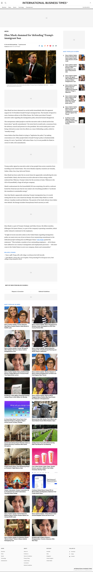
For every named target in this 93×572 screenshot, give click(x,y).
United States (49, 560)
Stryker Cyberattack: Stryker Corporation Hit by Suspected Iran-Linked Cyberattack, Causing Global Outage (16, 492)
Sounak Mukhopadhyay (12, 44)
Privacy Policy (27, 558)
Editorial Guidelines (44, 291)
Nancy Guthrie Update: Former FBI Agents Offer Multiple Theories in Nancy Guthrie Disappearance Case (16, 350)
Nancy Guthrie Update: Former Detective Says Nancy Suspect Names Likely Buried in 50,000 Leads (16, 326)
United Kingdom (49, 558)
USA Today (40, 240)
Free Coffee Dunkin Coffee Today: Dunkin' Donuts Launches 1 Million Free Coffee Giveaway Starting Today (43, 468)
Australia (48, 551)
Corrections (26, 562)
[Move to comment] (56, 46)
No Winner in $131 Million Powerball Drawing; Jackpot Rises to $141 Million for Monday (71, 120)
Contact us (26, 553)
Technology (21, 7)
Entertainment (29, 7)
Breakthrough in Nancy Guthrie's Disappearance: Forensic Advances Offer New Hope (43, 539)
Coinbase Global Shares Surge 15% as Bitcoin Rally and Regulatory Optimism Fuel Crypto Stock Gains (44, 492)
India (47, 553)
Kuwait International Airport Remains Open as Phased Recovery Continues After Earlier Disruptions (17, 444)
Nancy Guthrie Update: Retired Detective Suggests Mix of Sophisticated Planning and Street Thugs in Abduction (44, 350)
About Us (26, 551)
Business (4, 7)
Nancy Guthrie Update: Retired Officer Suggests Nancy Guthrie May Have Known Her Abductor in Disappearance (43, 397)
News (9, 7)
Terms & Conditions (28, 556)
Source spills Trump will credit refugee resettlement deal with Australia (25, 255)
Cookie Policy (27, 560)
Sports (14, 7)
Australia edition (86, 7)
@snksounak (22, 44)
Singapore (48, 556)
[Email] (53, 46)
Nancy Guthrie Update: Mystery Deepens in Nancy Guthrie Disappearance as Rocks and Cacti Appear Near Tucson (44, 373)
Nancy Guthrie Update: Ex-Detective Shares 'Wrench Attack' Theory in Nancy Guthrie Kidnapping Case (16, 539)
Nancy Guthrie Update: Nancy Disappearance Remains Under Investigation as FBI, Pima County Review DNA (44, 326)
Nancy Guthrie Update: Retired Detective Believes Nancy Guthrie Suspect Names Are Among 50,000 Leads (16, 515)
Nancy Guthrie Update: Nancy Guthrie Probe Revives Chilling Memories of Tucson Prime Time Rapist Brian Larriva (16, 373)
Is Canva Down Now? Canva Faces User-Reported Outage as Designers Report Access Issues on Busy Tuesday (15, 421)
